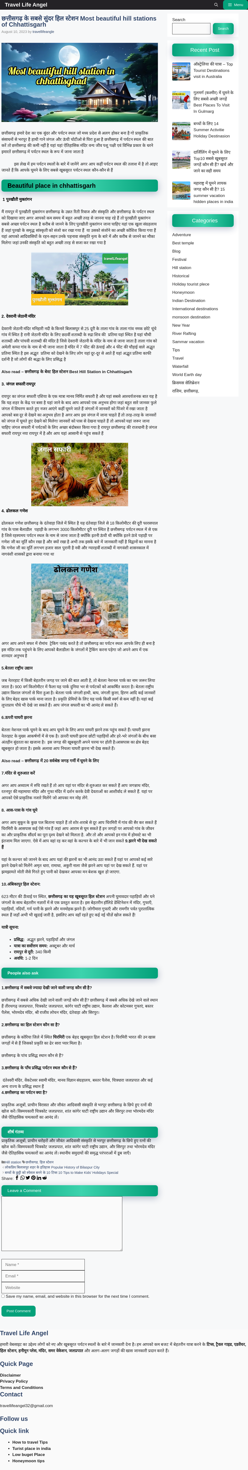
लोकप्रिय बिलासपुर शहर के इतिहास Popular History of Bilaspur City (52, 1167)
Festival (179, 259)
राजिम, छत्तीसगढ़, (185, 391)
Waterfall (180, 366)
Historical (180, 276)
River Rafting (184, 333)
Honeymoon (183, 292)
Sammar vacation (188, 341)
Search (178, 19)
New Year (181, 325)
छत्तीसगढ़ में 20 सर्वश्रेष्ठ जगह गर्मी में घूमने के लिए (62, 761)
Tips (176, 350)
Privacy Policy (14, 1381)
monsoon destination (191, 317)
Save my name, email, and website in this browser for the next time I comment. (77, 1296)
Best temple (183, 243)
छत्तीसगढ (32, 1162)
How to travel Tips (30, 1442)
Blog (176, 251)
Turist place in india (31, 1448)
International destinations (195, 309)
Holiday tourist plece (190, 284)
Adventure (181, 235)
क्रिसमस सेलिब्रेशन (185, 383)
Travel (178, 358)
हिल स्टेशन (47, 1162)
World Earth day (187, 374)
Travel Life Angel (26, 5)
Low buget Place (28, 1454)
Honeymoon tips (28, 1461)
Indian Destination (188, 300)
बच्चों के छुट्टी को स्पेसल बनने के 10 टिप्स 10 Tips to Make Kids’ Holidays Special (61, 1173)
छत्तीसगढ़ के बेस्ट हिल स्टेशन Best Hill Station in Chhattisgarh (78, 371)
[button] (216, 5)
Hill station (13, 1162)
